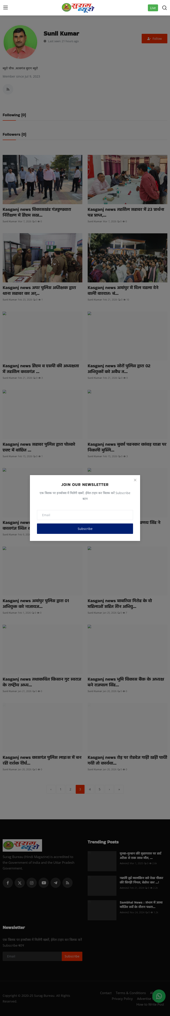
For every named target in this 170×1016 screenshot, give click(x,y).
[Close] (135, 480)
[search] (164, 8)
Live (153, 8)
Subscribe (85, 529)
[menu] (5, 8)
